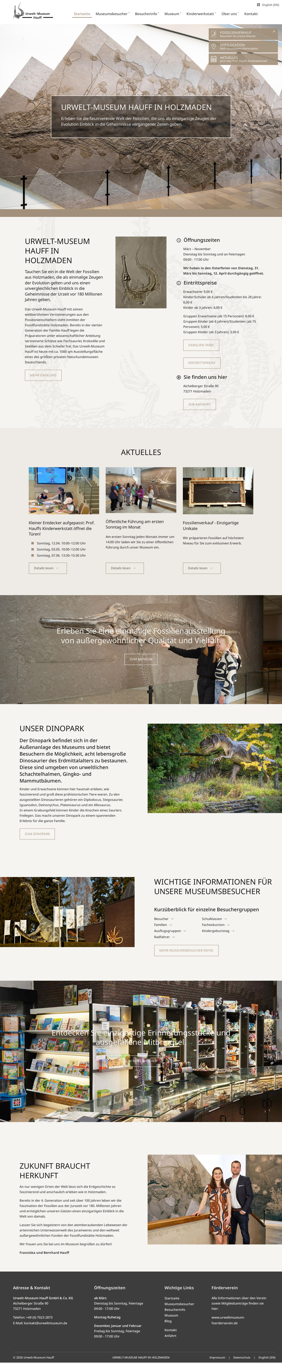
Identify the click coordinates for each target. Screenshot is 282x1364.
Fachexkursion (213, 926)
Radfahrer (162, 938)
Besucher (161, 920)
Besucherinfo (175, 1311)
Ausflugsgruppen (167, 932)
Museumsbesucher (179, 1305)
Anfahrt (170, 1337)
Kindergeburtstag (216, 932)
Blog (168, 1322)
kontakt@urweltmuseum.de (45, 1324)
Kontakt (171, 1331)
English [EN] (268, 5)
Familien (160, 926)
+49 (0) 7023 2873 (39, 1319)
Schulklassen (212, 920)
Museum (171, 1317)
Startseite (172, 1299)
